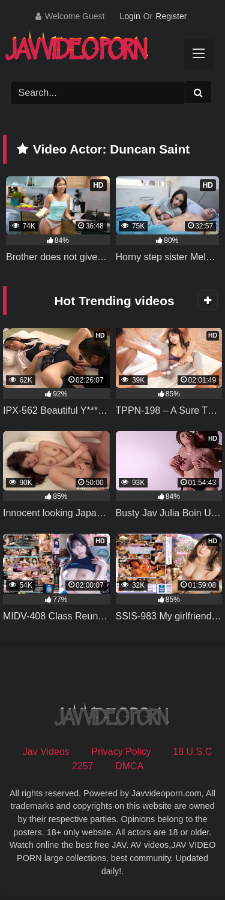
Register (171, 16)
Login (129, 16)
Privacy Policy (121, 752)
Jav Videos (46, 752)
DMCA (129, 766)
